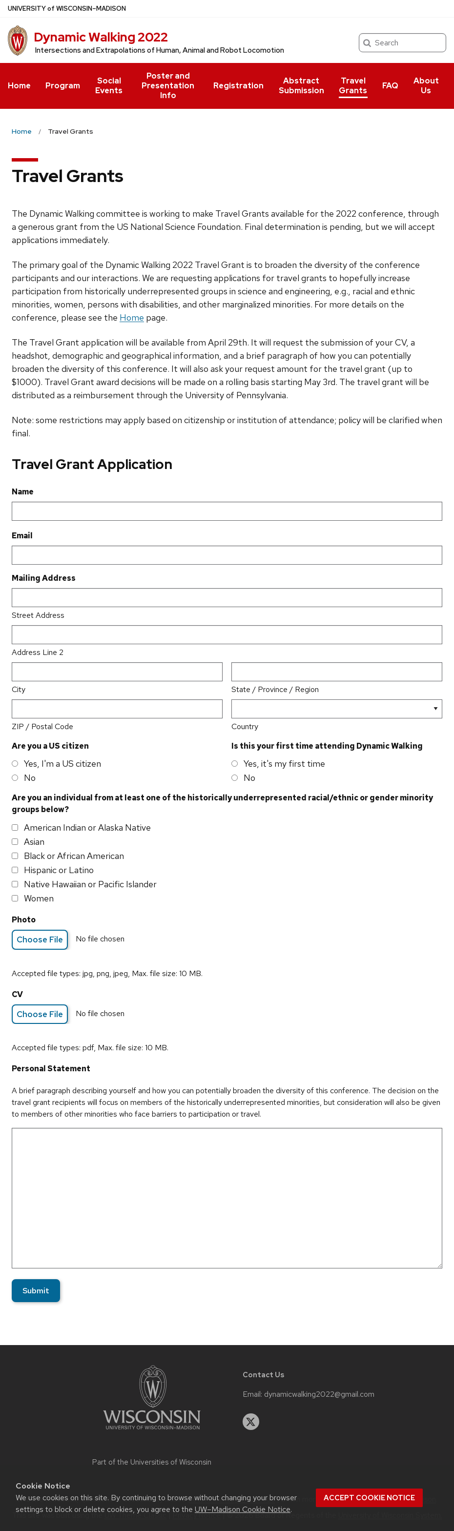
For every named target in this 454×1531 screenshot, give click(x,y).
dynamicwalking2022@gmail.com (319, 1394)
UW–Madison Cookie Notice (242, 1509)
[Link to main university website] (152, 1431)
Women (39, 898)
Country (244, 726)
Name (23, 492)
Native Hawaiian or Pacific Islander (90, 884)
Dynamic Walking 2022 (101, 37)
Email (22, 536)
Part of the (151, 1462)
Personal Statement (51, 1068)
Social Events (109, 86)
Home (19, 86)
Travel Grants (353, 86)
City (18, 689)
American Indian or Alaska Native (87, 827)
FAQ (390, 86)
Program (62, 86)
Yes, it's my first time (284, 763)
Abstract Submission (301, 86)
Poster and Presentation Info (168, 86)
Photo (24, 920)
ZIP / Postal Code (42, 726)
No (30, 777)
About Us (426, 86)
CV (17, 994)
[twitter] (251, 1421)
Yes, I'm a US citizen (62, 763)
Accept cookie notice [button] (369, 1498)
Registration (238, 86)
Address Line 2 (37, 652)
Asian (34, 841)
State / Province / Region (275, 689)
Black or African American (74, 855)
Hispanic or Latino (59, 870)
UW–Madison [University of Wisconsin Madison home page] (67, 8)
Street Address (38, 615)
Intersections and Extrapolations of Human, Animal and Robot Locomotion (159, 50)
